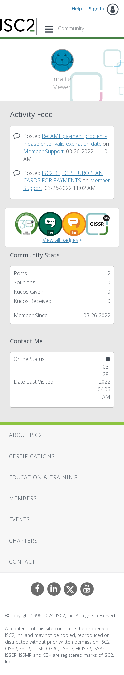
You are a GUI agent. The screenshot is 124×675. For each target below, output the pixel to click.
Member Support (43, 151)
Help (77, 8)
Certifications (32, 456)
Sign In (96, 8)
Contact (22, 561)
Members (23, 498)
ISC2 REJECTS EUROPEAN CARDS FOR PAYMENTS (63, 176)
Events (19, 519)
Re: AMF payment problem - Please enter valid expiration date (65, 139)
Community (71, 28)
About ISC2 (25, 435)
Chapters (23, 540)
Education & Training (43, 477)
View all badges (60, 240)
